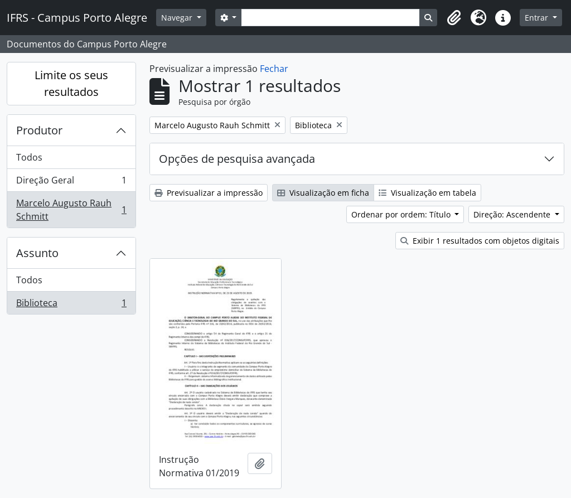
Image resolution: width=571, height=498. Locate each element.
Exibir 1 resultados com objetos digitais (479, 240)
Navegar (178, 17)
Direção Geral (71, 182)
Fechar (274, 68)
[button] (454, 18)
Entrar (537, 17)
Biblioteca (71, 305)
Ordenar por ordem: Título (402, 214)
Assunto (37, 252)
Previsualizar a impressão (208, 192)
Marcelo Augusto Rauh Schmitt (71, 210)
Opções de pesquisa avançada (237, 158)
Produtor (39, 130)
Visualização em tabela (427, 192)
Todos (29, 157)
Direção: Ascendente (513, 214)
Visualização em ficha (323, 192)
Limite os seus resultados (71, 83)
